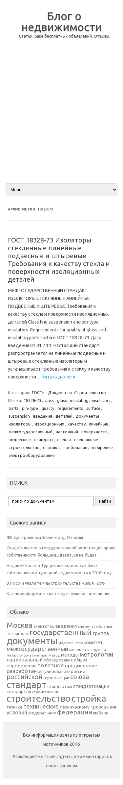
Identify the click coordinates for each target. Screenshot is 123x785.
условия (17, 712)
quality (47, 408)
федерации (74, 712)
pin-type (30, 408)
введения (42, 416)
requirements (70, 408)
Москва (19, 625)
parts (14, 408)
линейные (98, 424)
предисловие (81, 665)
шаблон (100, 713)
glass (62, 400)
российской (24, 676)
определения (21, 665)
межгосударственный (30, 431)
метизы (41, 655)
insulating (79, 400)
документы (87, 416)
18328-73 (32, 400)
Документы (60, 392)
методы (70, 655)
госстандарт (18, 634)
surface (93, 408)
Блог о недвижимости (61, 21)
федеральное (42, 712)
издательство (71, 643)
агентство (43, 626)
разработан (22, 671)
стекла (64, 439)
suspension (19, 416)
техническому (75, 707)
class (49, 400)
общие (81, 660)
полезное (50, 665)
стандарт (44, 439)
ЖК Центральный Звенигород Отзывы (45, 537)
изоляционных (49, 424)
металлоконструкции (87, 650)
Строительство (90, 392)
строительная (45, 692)
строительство (24, 447)
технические (41, 706)
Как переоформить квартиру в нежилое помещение (59, 593)
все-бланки (102, 626)
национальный (25, 659)
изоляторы (20, 424)
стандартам (59, 686)
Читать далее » (58, 376)
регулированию (54, 671)
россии (78, 671)
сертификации (56, 678)
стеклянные (86, 439)
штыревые (102, 447)
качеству (77, 424)
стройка (51, 447)
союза (79, 676)
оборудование (58, 660)
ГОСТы (39, 392)
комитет (93, 642)
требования (75, 447)
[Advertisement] (61, 116)
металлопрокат (20, 655)
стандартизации (91, 686)
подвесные (20, 439)
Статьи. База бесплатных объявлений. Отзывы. (64, 36)
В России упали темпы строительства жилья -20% (56, 583)
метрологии (96, 654)
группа (100, 633)
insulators (101, 400)
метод (54, 655)
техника (14, 707)
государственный (61, 632)
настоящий (67, 431)
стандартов (19, 691)
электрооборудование (32, 455)
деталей (63, 416)
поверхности (94, 431)
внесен (84, 626)
